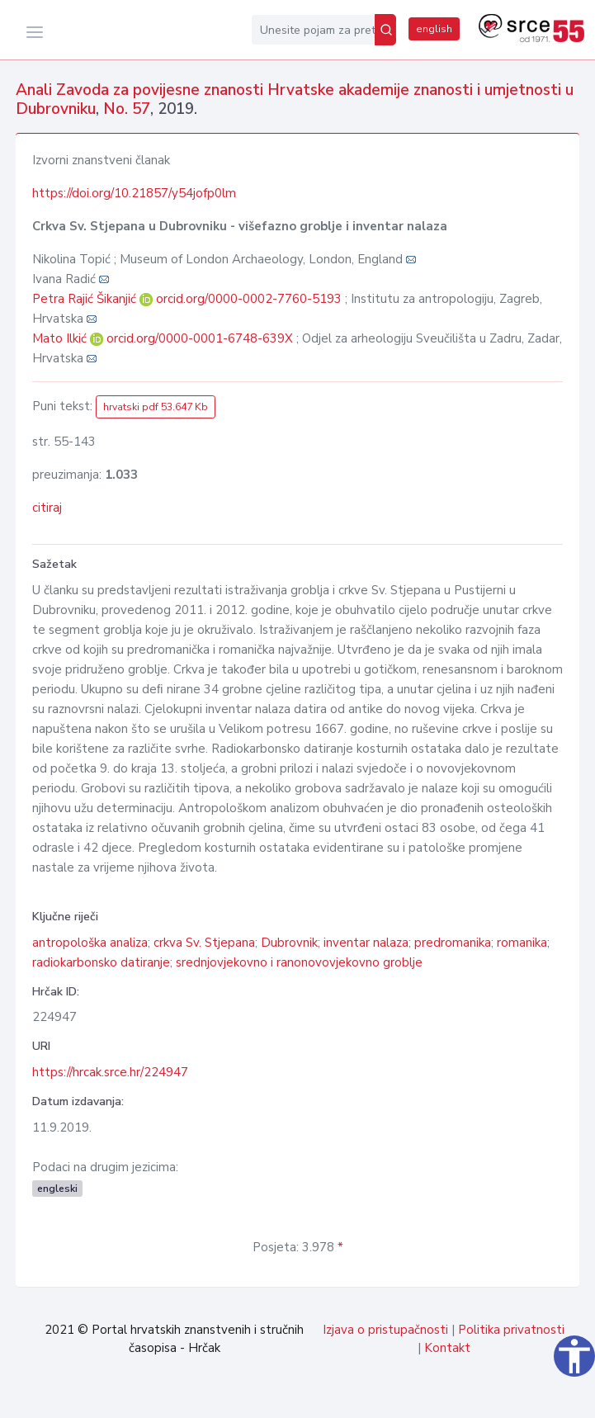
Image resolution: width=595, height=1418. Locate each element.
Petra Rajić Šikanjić (85, 299)
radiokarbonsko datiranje (101, 962)
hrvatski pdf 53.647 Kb (155, 407)
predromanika (452, 942)
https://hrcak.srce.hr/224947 (110, 1072)
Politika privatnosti (511, 1329)
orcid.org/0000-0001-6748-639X (199, 338)
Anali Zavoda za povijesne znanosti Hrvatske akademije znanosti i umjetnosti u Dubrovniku (295, 99)
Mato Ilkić (61, 338)
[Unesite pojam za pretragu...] (313, 29)
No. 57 (126, 109)
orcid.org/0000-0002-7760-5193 (249, 299)
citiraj (47, 507)
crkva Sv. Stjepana (204, 942)
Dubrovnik (289, 942)
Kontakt (447, 1348)
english (434, 28)
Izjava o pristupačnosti (385, 1329)
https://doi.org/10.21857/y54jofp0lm (134, 193)
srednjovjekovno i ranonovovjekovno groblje (299, 962)
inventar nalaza (365, 942)
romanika (522, 942)
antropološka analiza (90, 942)
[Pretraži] (385, 29)
